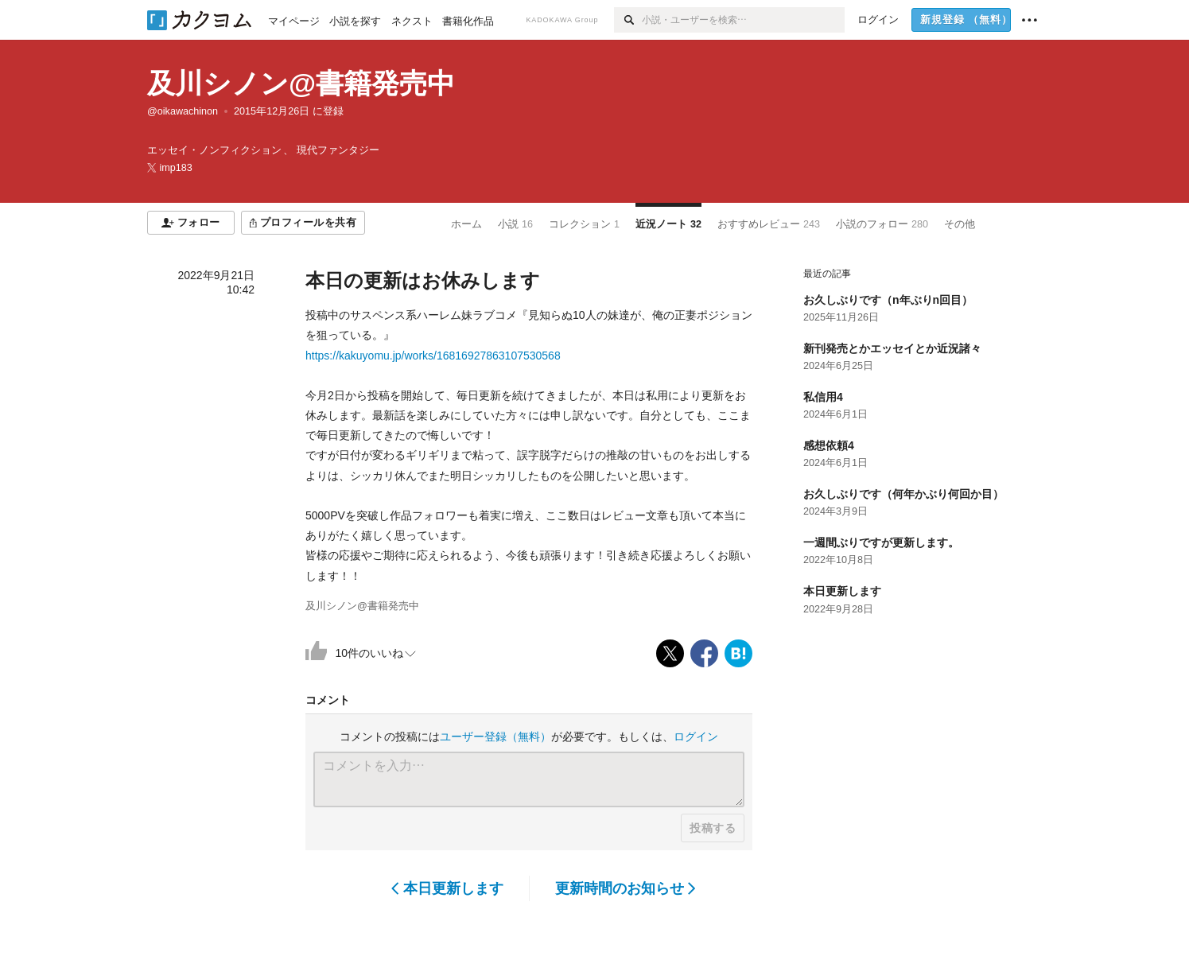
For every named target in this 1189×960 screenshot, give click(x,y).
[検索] (628, 20)
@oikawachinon (182, 111)
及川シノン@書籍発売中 (301, 83)
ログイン (696, 736)
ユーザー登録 (495, 736)
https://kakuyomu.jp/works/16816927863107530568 (433, 355)
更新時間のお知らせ (625, 888)
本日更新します (447, 888)
